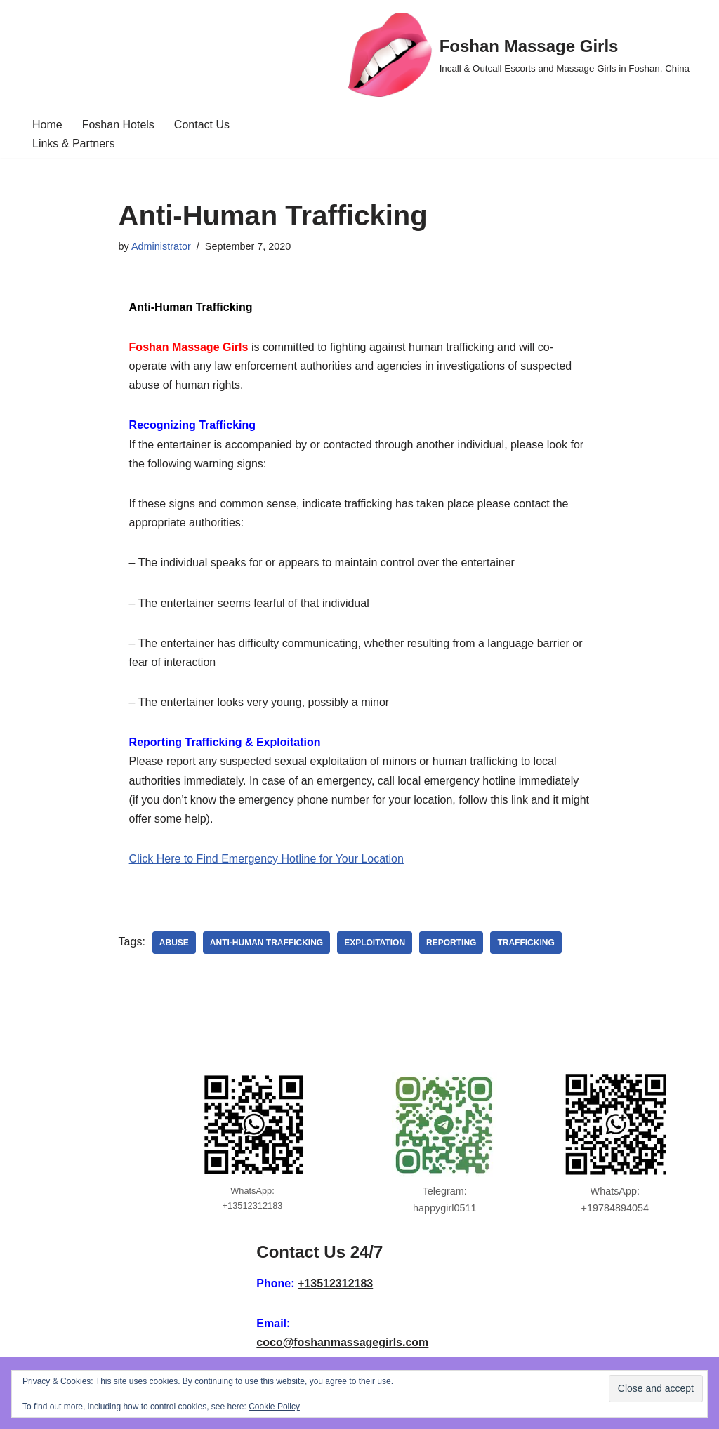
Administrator (161, 246)
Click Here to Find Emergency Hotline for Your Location (266, 859)
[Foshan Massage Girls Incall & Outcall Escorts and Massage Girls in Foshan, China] (519, 55)
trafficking (525, 943)
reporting (451, 943)
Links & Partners (73, 143)
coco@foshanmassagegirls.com (342, 1342)
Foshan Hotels (118, 125)
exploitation (374, 943)
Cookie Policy (274, 1406)
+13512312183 (335, 1283)
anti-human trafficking (266, 943)
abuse (174, 943)
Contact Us (202, 125)
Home (47, 125)
